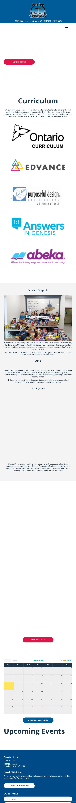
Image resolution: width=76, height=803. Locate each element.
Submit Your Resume (19, 719)
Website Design (48, 801)
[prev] (5, 594)
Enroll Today (19, 62)
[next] (9, 594)
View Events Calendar (38, 654)
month (63, 594)
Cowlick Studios (64, 801)
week (69, 594)
